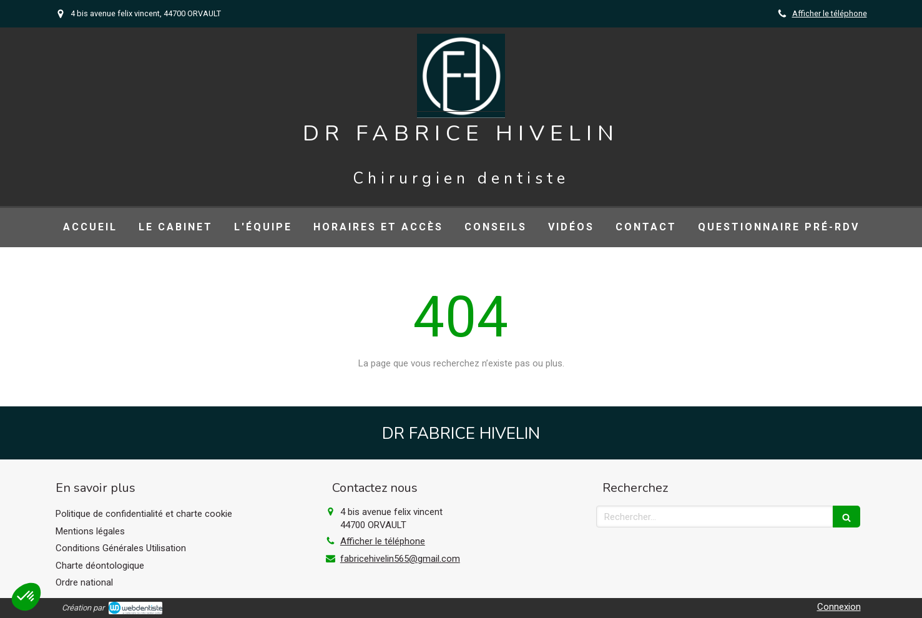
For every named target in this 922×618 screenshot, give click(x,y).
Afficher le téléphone (829, 13)
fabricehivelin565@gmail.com (400, 558)
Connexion (839, 606)
